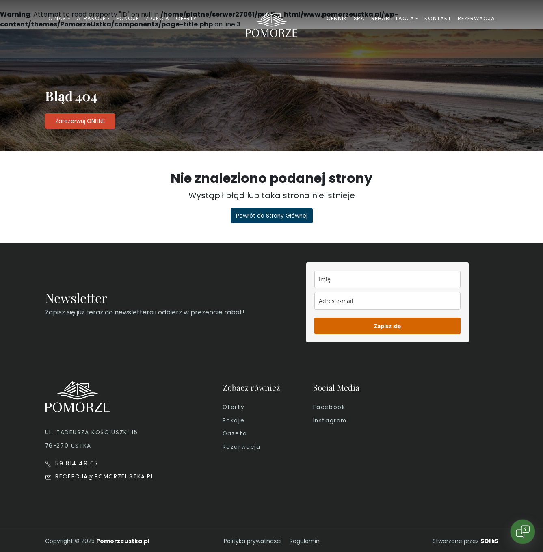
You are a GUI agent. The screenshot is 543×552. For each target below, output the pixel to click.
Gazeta (235, 433)
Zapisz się (387, 326)
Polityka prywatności (252, 541)
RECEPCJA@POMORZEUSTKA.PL (99, 477)
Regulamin (305, 541)
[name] (387, 279)
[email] (387, 301)
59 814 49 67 (72, 464)
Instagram (330, 420)
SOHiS (489, 541)
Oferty (234, 407)
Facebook (329, 407)
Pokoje (234, 420)
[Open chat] (523, 532)
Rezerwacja (242, 447)
